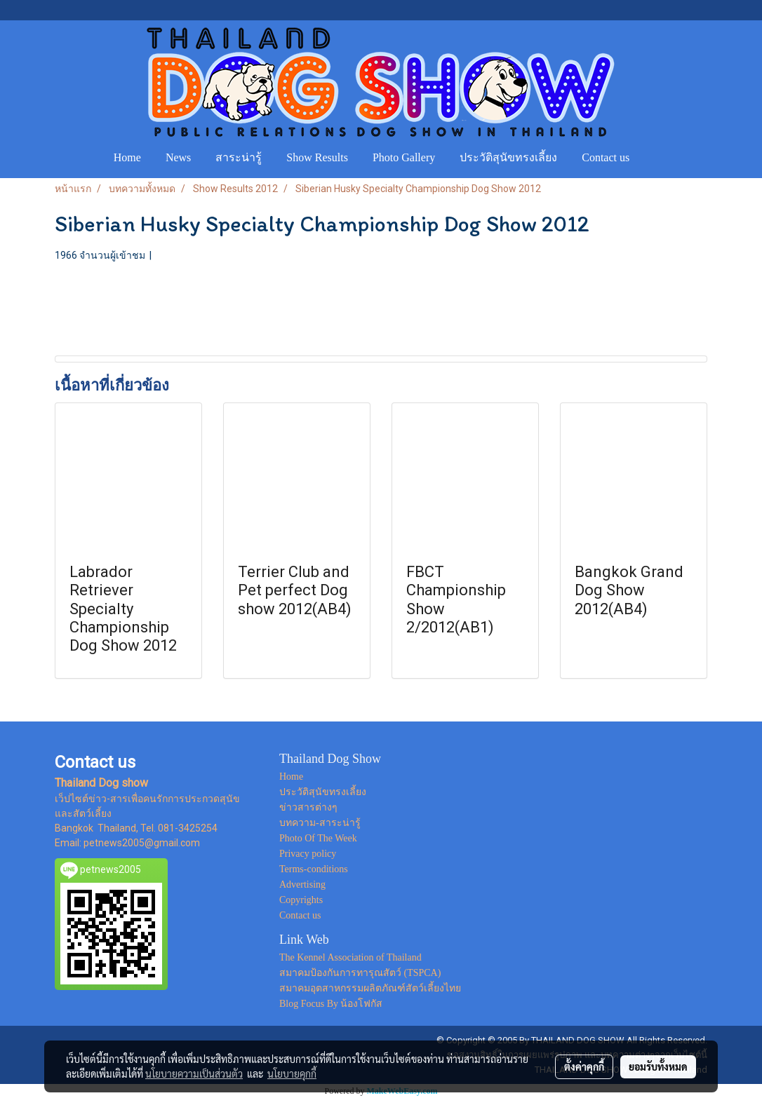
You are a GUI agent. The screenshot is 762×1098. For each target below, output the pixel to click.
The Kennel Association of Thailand (350, 957)
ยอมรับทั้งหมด (658, 1066)
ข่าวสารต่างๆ (308, 807)
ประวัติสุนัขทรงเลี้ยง (508, 157)
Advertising (302, 884)
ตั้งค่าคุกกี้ (584, 1066)
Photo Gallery (404, 157)
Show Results (317, 157)
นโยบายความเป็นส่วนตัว (194, 1073)
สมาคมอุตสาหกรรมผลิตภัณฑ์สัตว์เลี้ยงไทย (370, 988)
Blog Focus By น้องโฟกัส (331, 1003)
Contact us (605, 157)
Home (127, 157)
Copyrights (301, 900)
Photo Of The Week (318, 838)
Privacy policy (307, 853)
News (178, 157)
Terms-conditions (313, 869)
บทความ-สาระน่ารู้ (320, 823)
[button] (654, 157)
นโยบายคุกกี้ (291, 1073)
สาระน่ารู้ (238, 157)
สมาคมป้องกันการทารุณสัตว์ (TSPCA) (360, 973)
